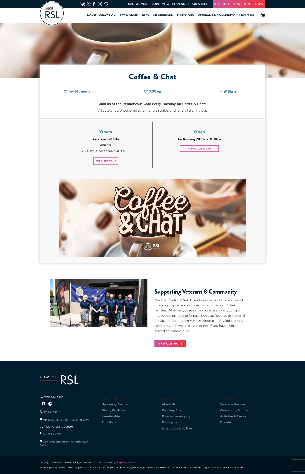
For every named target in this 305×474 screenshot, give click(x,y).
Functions (185, 15)
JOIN (155, 3)
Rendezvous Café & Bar (105, 139)
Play (145, 15)
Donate (225, 422)
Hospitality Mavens (126, 462)
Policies (98, 462)
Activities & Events (233, 416)
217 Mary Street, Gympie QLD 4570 (64, 420)
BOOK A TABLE (198, 3)
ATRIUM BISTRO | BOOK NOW (239, 3)
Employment (171, 422)
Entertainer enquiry (176, 416)
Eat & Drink (129, 15)
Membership (163, 15)
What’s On (107, 15)
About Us (246, 15)
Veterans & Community (216, 15)
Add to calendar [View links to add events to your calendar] (199, 148)
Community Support (235, 410)
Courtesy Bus (171, 410)
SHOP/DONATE (138, 3)
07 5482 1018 (50, 412)
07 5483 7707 (50, 433)
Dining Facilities (113, 410)
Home (91, 15)
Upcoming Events (114, 404)
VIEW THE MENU (173, 3)
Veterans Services (232, 404)
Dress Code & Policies (177, 428)
